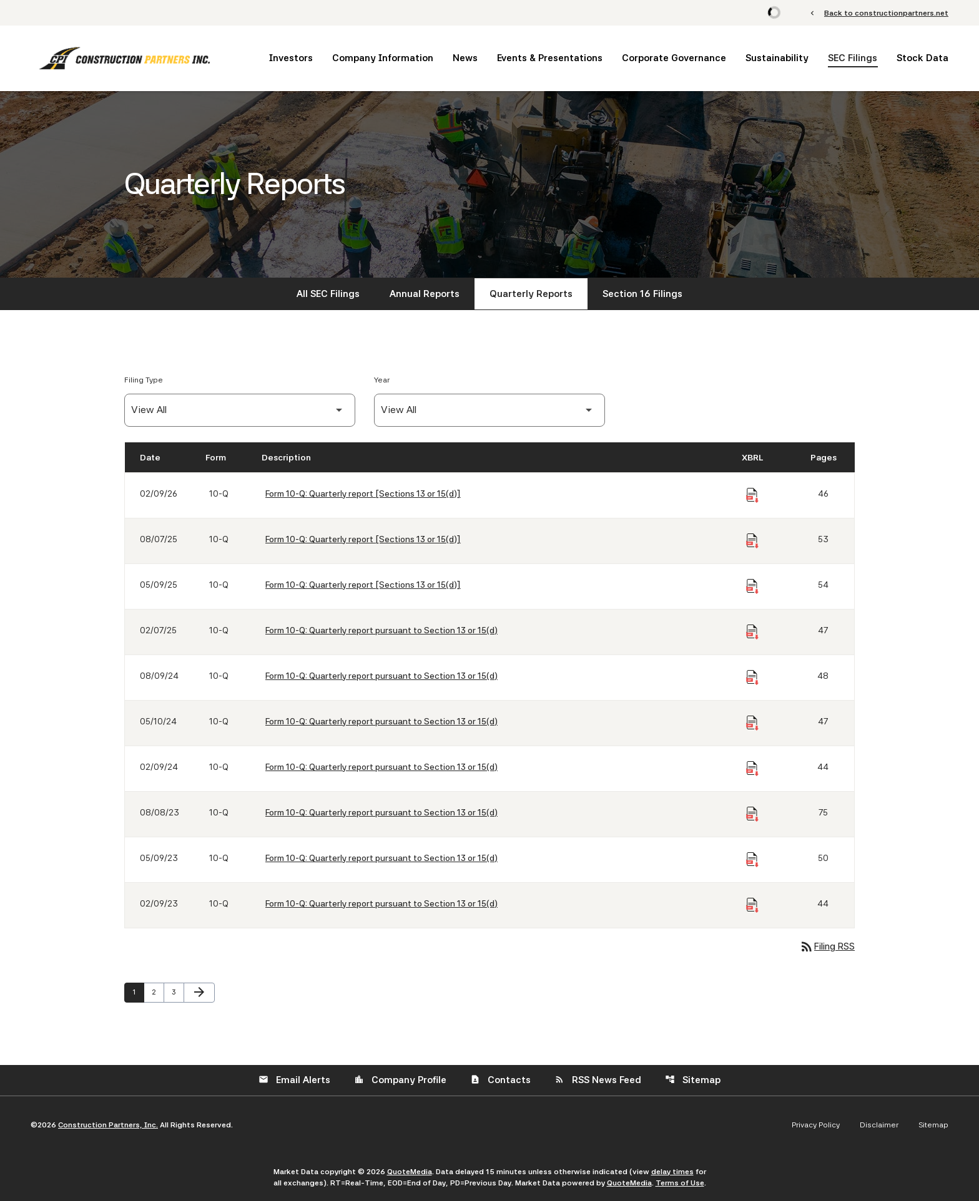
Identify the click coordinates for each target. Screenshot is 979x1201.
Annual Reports (425, 293)
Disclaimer (879, 1125)
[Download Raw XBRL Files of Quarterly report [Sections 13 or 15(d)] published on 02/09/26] (752, 495)
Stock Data (922, 58)
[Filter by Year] (489, 410)
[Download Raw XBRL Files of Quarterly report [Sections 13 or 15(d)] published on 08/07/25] (752, 540)
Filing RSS (827, 946)
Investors (291, 58)
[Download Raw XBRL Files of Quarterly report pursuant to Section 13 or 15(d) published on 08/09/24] (752, 677)
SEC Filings (852, 58)
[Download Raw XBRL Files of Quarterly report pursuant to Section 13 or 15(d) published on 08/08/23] (752, 814)
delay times (672, 1171)
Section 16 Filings (642, 293)
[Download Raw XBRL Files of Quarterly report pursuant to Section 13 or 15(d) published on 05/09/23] (752, 859)
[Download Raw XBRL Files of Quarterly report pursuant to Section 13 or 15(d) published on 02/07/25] (752, 632)
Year (382, 380)
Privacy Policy (816, 1125)
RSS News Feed (597, 1080)
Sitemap (693, 1080)
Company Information (382, 58)
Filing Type (143, 380)
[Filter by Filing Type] (239, 410)
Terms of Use (680, 1183)
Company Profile (400, 1080)
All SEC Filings (328, 293)
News (465, 58)
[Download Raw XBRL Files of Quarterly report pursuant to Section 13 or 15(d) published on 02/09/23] (752, 905)
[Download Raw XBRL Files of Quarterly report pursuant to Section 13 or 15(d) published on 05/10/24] (752, 723)
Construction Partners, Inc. (108, 1125)
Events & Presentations (550, 58)
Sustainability (777, 58)
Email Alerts (294, 1080)
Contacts (500, 1080)
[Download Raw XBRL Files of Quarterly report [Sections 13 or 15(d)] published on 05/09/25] (752, 586)
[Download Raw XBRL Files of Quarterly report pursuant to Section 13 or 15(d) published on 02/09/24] (752, 768)
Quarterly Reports (531, 293)
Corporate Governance (674, 58)
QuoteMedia (409, 1171)
